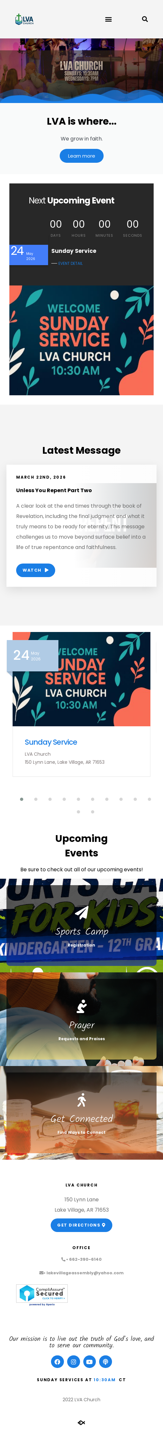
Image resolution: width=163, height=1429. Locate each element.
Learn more (81, 155)
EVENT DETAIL (70, 263)
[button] (108, 19)
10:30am (105, 1379)
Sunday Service (51, 742)
